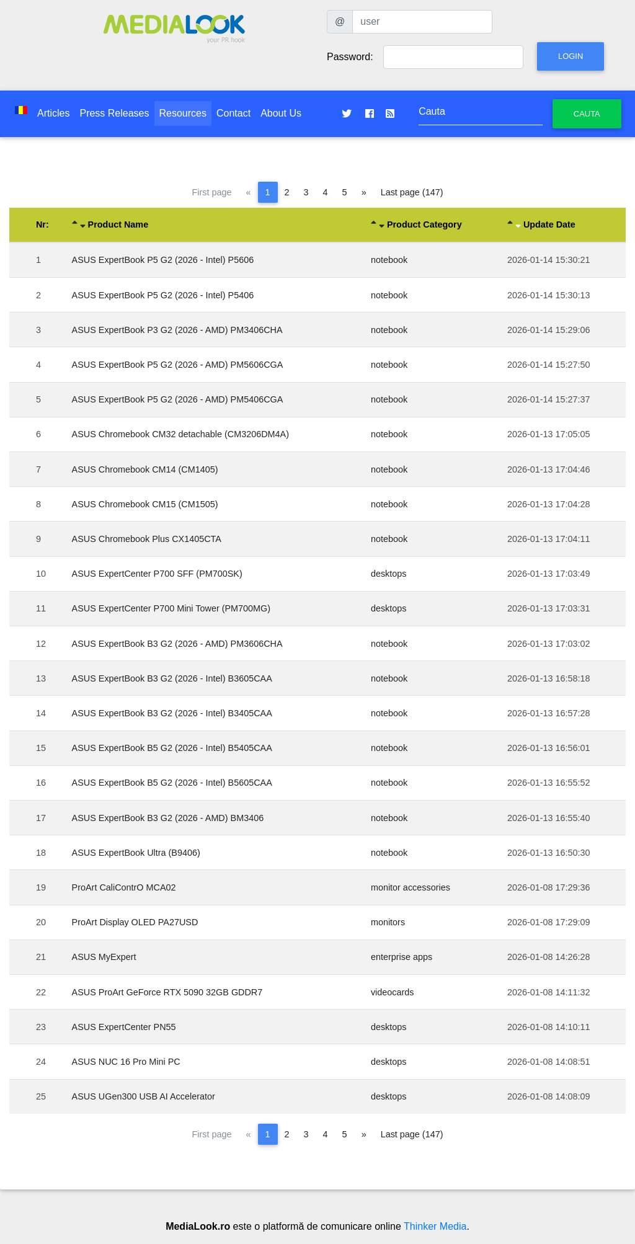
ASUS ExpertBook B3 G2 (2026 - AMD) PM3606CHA (177, 644)
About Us (280, 113)
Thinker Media (435, 1226)
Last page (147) (412, 192)
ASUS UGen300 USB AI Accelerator (143, 1096)
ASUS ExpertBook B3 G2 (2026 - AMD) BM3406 (168, 818)
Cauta (587, 113)
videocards (392, 992)
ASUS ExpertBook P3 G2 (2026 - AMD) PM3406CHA (177, 330)
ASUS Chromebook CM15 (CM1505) (145, 504)
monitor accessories (410, 887)
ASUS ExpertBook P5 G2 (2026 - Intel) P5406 (163, 295)
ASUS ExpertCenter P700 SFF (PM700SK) (157, 574)
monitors (388, 922)
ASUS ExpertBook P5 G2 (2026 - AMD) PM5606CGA (177, 365)
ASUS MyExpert (104, 957)
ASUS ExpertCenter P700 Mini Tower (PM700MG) (171, 608)
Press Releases (114, 113)
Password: (350, 56)
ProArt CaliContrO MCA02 (124, 887)
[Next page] (364, 192)
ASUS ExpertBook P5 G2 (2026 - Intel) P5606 (163, 260)
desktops (389, 574)
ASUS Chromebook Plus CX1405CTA (146, 539)
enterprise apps (401, 957)
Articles (53, 113)
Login (570, 56)
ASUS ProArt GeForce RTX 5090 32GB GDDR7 (167, 992)
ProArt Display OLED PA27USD (135, 922)
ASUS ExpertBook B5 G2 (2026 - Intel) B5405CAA (172, 748)
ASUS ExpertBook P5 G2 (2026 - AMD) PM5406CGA (177, 399)
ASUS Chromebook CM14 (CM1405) (145, 469)
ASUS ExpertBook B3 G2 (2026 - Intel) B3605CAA (172, 678)
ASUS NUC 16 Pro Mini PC (126, 1062)
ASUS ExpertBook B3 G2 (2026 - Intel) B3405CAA (172, 713)
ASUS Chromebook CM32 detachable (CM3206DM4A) (180, 434)
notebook (389, 260)
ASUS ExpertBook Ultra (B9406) (136, 853)
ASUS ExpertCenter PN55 (124, 1027)
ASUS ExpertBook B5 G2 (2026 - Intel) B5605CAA (172, 783)
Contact (233, 113)
